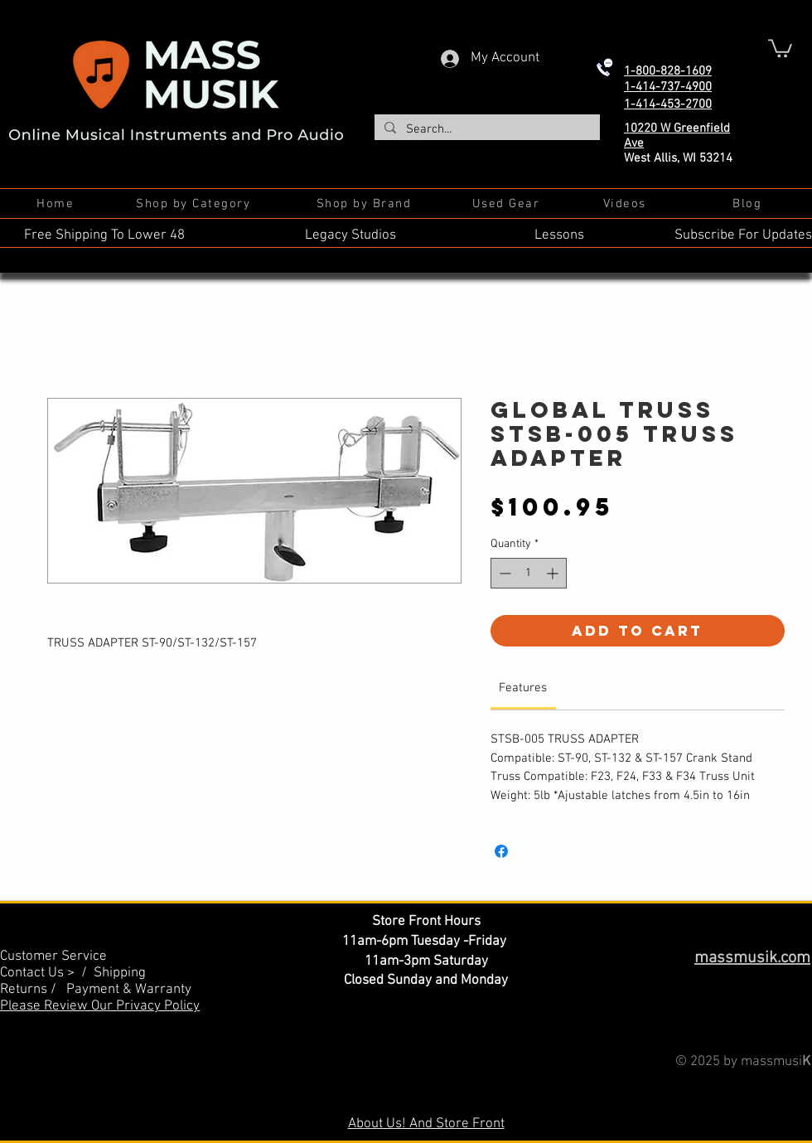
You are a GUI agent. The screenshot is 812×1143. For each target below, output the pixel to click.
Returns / (33, 989)
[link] (523, 687)
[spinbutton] (529, 573)
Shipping (120, 973)
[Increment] (554, 573)
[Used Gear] (507, 203)
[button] (780, 47)
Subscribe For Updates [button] (743, 235)
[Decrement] (503, 573)
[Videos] (625, 203)
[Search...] (485, 129)
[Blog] (748, 203)
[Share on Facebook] (501, 851)
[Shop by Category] (194, 203)
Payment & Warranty (128, 989)
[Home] (56, 203)
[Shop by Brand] (365, 203)
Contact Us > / (47, 973)
